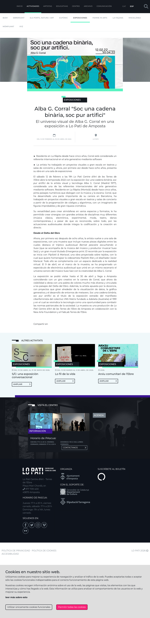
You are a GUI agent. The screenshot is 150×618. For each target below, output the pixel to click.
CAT (124, 6)
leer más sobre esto (16, 597)
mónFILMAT (8, 26)
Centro (76, 6)
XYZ (21, 26)
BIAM (5, 18)
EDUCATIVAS (62, 6)
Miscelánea (135, 18)
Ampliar (21, 384)
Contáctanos (74, 447)
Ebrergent (19, 18)
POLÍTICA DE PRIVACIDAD (16, 550)
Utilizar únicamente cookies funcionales (28, 607)
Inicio (20, 6)
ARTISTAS (47, 6)
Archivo (88, 6)
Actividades (33, 6)
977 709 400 (31, 489)
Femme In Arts (100, 18)
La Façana (118, 18)
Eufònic (63, 18)
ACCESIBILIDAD (10, 554)
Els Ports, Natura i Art (42, 18)
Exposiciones (80, 18)
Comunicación (104, 6)
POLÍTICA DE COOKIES (44, 550)
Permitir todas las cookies (72, 607)
